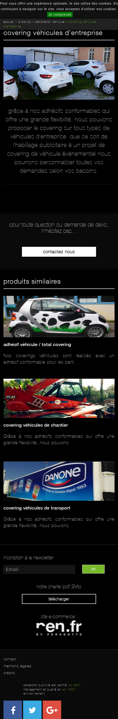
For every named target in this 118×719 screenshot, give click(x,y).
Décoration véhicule (49, 21)
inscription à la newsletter (28, 557)
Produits (24, 21)
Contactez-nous (59, 251)
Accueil (8, 21)
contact (10, 659)
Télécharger (58, 599)
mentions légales (17, 666)
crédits (9, 673)
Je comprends (60, 14)
